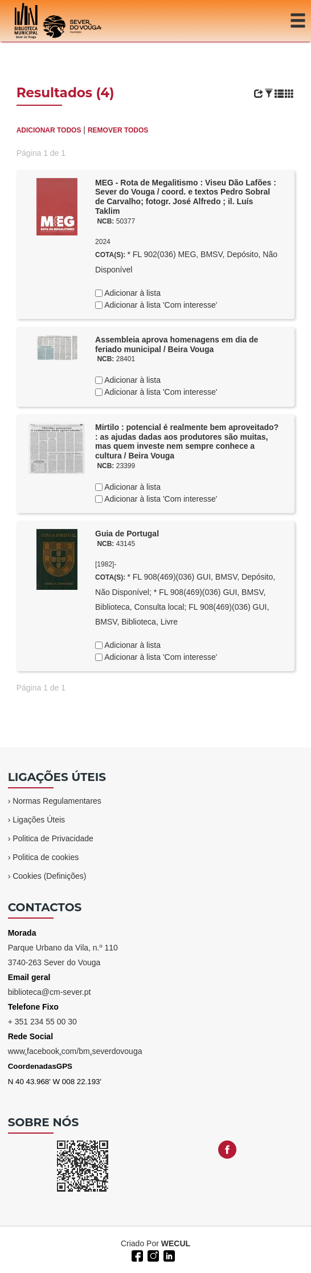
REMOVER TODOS (118, 130)
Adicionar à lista (132, 292)
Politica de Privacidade (53, 838)
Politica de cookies (46, 857)
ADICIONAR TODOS (49, 130)
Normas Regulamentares (57, 800)
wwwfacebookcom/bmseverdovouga (75, 1051)
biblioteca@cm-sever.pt (49, 992)
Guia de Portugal (127, 533)
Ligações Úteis (39, 819)
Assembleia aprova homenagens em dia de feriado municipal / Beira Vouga (176, 344)
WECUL (175, 1243)
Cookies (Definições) (49, 876)
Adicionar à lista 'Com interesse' (160, 304)
